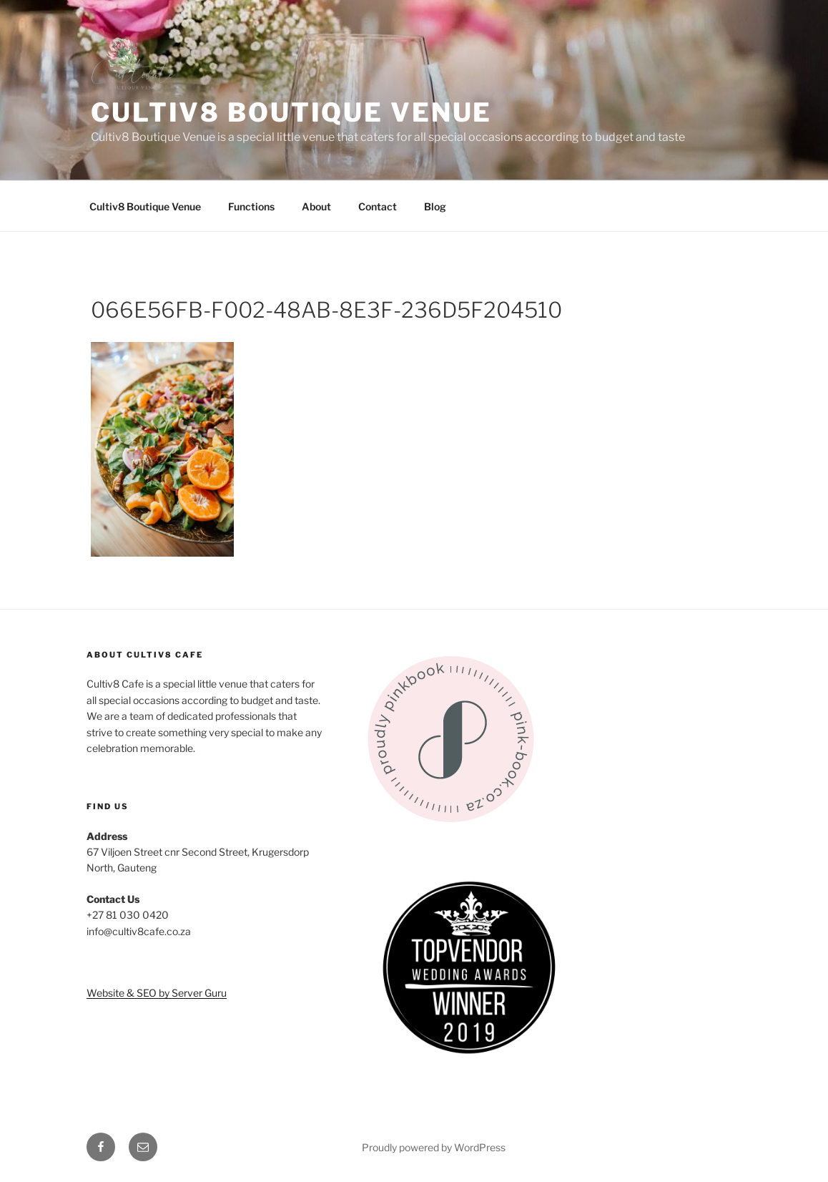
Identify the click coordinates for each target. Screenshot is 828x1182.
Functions (251, 206)
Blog (435, 206)
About (316, 206)
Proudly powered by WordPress (434, 1147)
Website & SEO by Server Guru (157, 993)
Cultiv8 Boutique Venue (291, 112)
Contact (377, 206)
